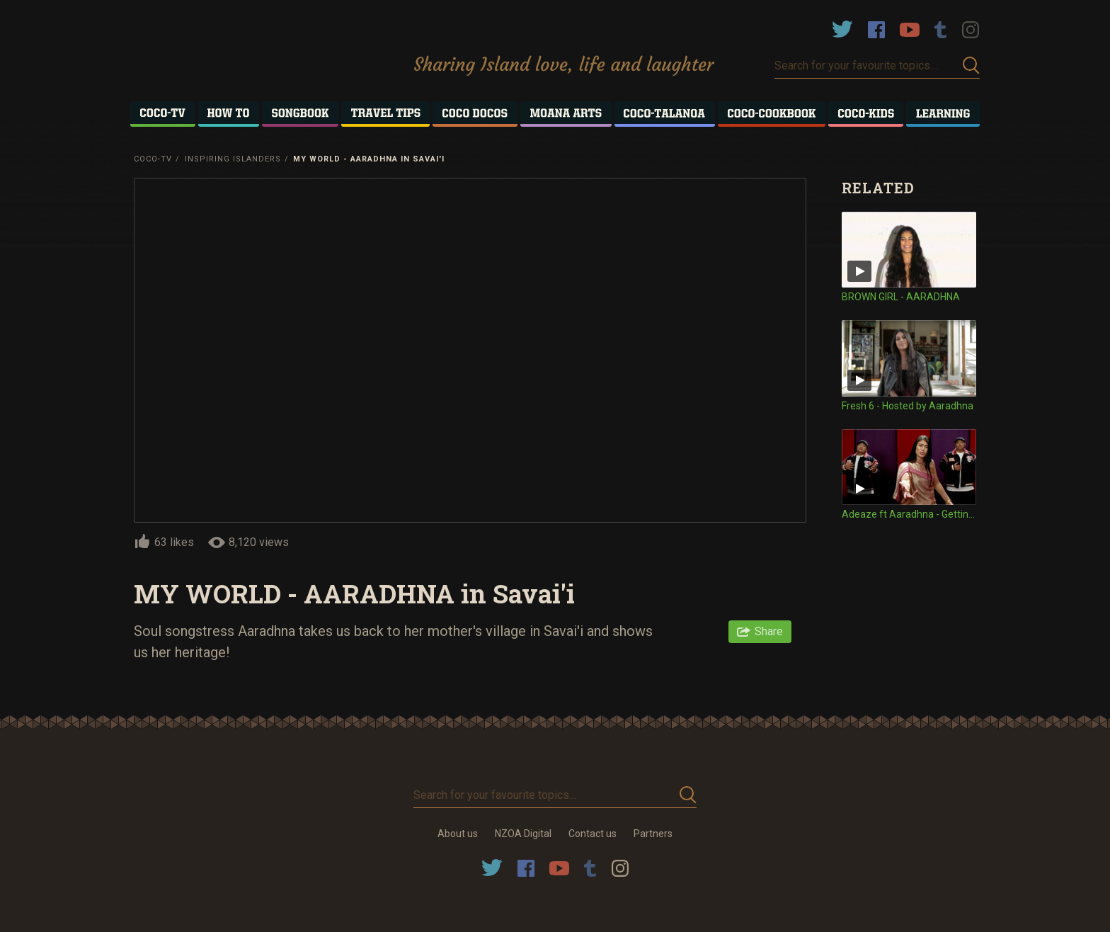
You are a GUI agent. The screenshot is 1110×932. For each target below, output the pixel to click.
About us (457, 833)
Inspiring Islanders (233, 159)
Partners (653, 833)
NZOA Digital (523, 833)
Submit (971, 65)
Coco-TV (153, 159)
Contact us (592, 833)
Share (769, 631)
